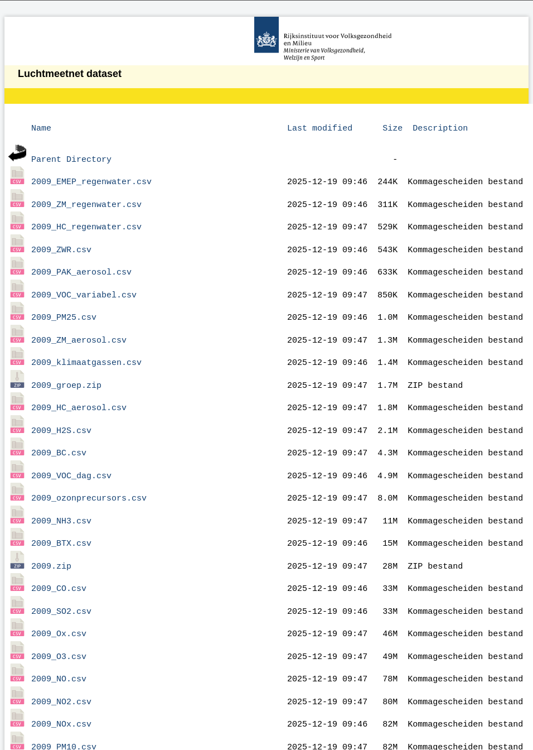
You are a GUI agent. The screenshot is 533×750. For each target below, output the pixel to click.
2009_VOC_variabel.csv (84, 282)
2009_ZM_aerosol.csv (79, 324)
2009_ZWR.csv (61, 240)
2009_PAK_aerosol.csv (81, 261)
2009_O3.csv (58, 617)
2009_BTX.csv (61, 512)
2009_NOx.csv (61, 679)
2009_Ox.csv (58, 596)
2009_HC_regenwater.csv (86, 219)
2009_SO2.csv (61, 575)
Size (392, 127)
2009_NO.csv (58, 637)
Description (440, 127)
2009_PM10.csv (63, 700)
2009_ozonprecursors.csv (89, 470)
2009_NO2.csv (61, 659)
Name (41, 127)
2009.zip (51, 533)
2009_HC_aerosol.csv (79, 386)
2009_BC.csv (58, 428)
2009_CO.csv (58, 554)
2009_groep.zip (66, 366)
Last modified (319, 127)
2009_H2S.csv (61, 408)
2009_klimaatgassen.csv (86, 344)
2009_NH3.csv (61, 491)
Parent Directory (71, 156)
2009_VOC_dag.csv (71, 449)
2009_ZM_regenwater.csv (86, 198)
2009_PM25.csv (63, 303)
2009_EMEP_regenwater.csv (91, 177)
